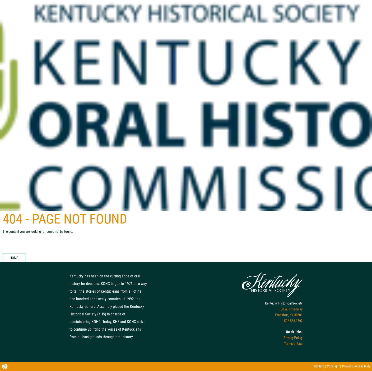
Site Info (318, 366)
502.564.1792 (293, 321)
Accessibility (362, 366)
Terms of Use (293, 344)
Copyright (333, 366)
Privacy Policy (293, 338)
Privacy (347, 366)
